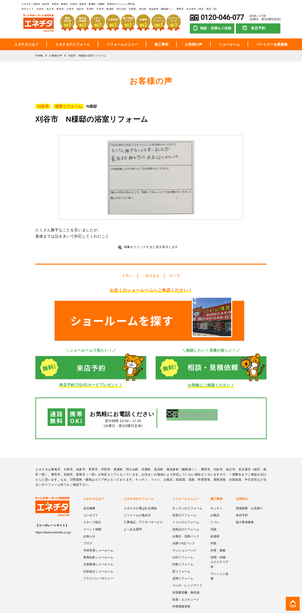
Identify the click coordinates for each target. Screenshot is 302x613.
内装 (213, 528)
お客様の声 (193, 44)
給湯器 (214, 521)
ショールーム (229, 44)
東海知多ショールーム (98, 542)
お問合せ (242, 485)
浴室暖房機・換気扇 (185, 576)
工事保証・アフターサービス (143, 508)
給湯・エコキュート (185, 583)
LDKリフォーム (182, 542)
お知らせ (89, 521)
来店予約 (258, 28)
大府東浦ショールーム (98, 549)
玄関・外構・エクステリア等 (219, 546)
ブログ (87, 528)
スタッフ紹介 (92, 508)
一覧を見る (151, 275)
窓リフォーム (181, 555)
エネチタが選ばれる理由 (140, 494)
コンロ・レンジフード (187, 569)
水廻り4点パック (183, 528)
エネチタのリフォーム (72, 44)
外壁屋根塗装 (181, 590)
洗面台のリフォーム (185, 514)
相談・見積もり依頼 (215, 28)
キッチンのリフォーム (187, 494)
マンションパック (184, 535)
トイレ (214, 508)
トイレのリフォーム (185, 508)
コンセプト (90, 501)
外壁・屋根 (217, 535)
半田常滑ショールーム (98, 535)
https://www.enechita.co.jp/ (53, 518)
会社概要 (89, 494)
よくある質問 (133, 514)
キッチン (216, 494)
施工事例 (161, 44)
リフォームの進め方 (137, 501)
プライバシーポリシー (98, 562)
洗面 (213, 514)
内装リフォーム (182, 549)
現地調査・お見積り (249, 494)
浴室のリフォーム (184, 501)
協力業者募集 (245, 508)
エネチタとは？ (26, 44)
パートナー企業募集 (272, 44)
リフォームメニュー (122, 44)
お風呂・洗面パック (185, 521)
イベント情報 (92, 514)
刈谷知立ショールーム (98, 555)
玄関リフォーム (182, 562)
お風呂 (214, 501)
